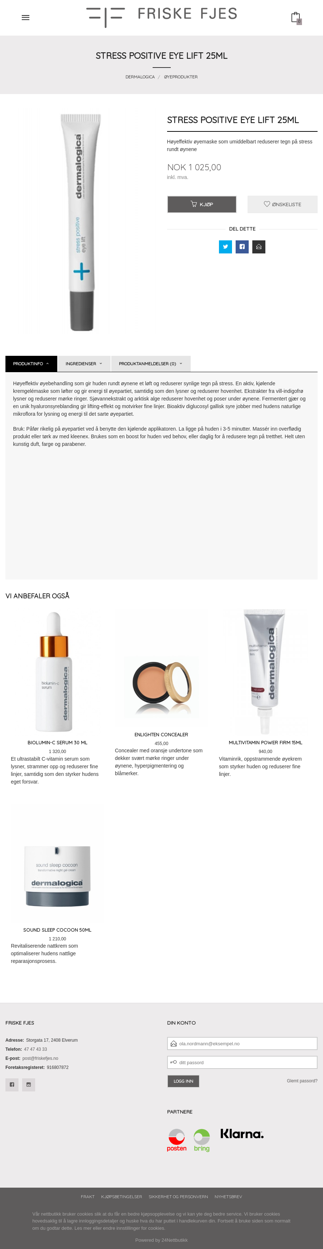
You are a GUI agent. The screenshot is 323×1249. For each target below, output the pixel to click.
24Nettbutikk (175, 1240)
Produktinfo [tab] (28, 363)
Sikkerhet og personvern (178, 1196)
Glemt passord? (302, 1080)
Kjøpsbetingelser (121, 1196)
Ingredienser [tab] (81, 363)
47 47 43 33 (35, 1049)
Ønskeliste (282, 204)
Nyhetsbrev (228, 1196)
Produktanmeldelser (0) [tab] (147, 363)
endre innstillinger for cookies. (134, 1228)
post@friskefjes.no (40, 1058)
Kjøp (202, 204)
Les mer (83, 1228)
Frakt (88, 1196)
